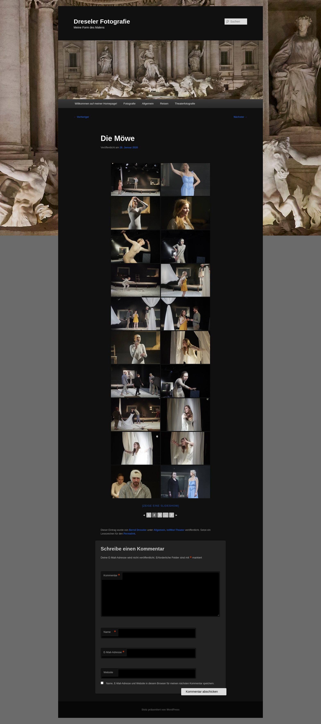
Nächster (240, 117)
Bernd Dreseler (138, 530)
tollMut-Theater (175, 530)
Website (108, 672)
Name (110, 632)
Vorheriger (81, 117)
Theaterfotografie (185, 103)
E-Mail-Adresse (114, 652)
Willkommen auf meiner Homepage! (96, 103)
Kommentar (112, 576)
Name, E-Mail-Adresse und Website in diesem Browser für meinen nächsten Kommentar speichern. (160, 683)
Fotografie (129, 103)
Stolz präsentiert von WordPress (160, 709)
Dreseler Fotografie (102, 21)
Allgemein (148, 103)
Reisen (164, 103)
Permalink (129, 533)
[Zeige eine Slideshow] (160, 505)
